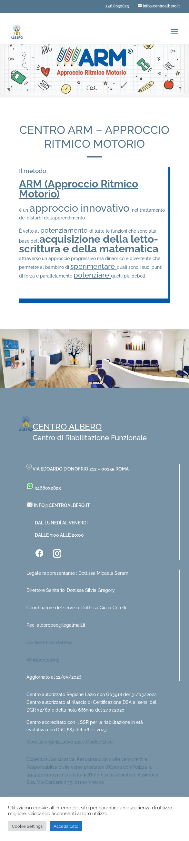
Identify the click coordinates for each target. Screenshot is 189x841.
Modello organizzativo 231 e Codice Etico (69, 742)
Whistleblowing (43, 660)
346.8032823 (117, 6)
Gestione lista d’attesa (49, 642)
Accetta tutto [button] (66, 826)
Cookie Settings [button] (27, 826)
